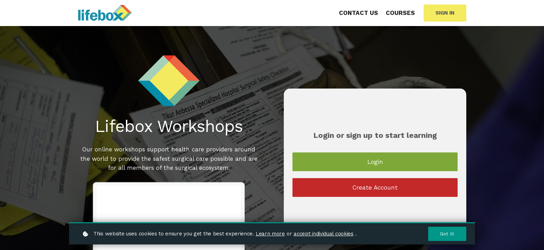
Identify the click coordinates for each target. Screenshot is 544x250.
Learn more (270, 233)
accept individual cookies (324, 233)
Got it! (447, 233)
